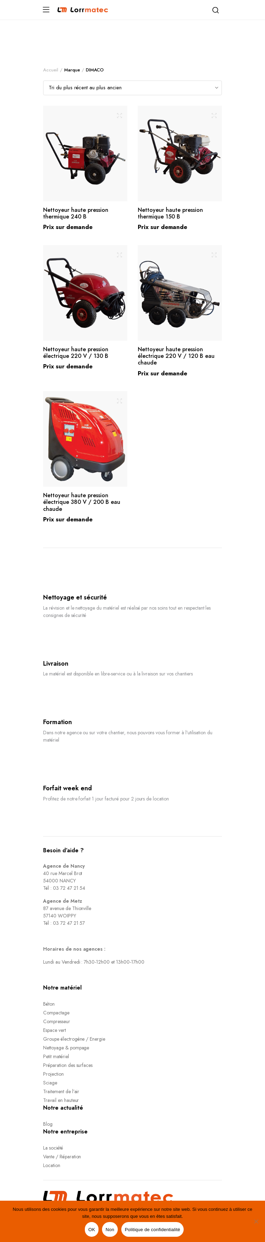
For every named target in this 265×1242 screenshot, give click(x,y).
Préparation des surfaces (68, 1065)
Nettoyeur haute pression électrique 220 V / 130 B (75, 352)
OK (91, 1229)
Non (110, 1229)
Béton (49, 1003)
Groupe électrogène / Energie (74, 1038)
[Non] (256, 1221)
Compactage (56, 1012)
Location (51, 1165)
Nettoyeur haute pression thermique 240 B (75, 213)
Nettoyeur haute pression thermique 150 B (170, 213)
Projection (53, 1073)
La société (53, 1147)
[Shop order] (132, 88)
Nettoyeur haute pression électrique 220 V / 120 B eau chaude (176, 356)
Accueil (50, 70)
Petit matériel (56, 1056)
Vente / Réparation (62, 1156)
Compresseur (56, 1021)
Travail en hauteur (61, 1100)
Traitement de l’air (61, 1091)
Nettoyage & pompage (66, 1047)
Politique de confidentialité (152, 1229)
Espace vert (54, 1030)
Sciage (50, 1082)
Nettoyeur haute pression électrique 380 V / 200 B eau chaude (81, 502)
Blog (48, 1123)
